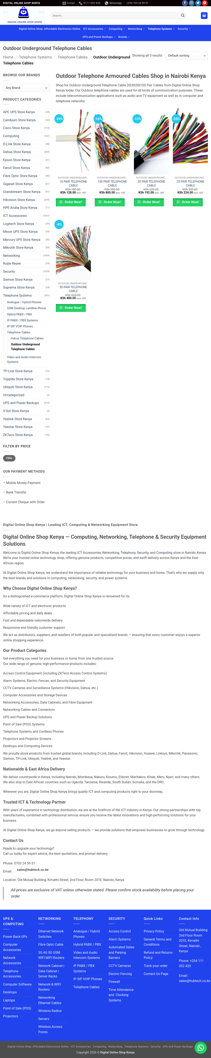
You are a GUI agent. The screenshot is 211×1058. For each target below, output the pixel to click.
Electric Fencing (120, 974)
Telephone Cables (72, 57)
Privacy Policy (154, 931)
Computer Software (17, 984)
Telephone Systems (161, 29)
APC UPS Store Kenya (19, 112)
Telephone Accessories (12, 973)
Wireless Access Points (50, 1029)
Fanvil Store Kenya (16, 168)
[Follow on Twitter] (198, 3)
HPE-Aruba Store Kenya (20, 208)
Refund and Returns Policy (158, 955)
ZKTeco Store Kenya (18, 435)
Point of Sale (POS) (17, 1008)
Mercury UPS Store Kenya (21, 240)
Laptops (9, 1000)
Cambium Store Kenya (19, 120)
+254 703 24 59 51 (137, 3)
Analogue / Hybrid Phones (24, 302)
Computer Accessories (12, 947)
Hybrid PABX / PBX (19, 314)
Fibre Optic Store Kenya (20, 176)
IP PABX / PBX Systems (22, 320)
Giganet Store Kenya (18, 184)
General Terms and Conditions (157, 942)
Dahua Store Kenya (17, 152)
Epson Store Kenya (16, 160)
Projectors (10, 1016)
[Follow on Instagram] (192, 3)
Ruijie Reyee (12, 263)
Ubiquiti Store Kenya (18, 387)
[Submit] (182, 15)
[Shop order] (187, 56)
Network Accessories (12, 960)
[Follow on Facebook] (185, 3)
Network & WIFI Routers (49, 987)
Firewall (114, 982)
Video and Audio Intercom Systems (24, 359)
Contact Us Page (156, 974)
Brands (124, 37)
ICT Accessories (94, 29)
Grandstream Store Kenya (21, 192)
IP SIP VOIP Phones (20, 326)
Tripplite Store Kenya (18, 379)
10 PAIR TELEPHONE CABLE (73, 183)
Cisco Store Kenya (16, 128)
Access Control (120, 931)
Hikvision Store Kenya (19, 200)
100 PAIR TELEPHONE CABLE (112, 183)
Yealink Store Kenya (17, 419)
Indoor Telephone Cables (27, 338)
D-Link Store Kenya (16, 144)
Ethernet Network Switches (51, 934)
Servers (43, 1019)
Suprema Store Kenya (19, 287)
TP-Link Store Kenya (17, 371)
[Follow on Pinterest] (205, 3)
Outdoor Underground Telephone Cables (25, 347)
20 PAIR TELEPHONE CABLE (151, 183)
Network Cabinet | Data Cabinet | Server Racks (51, 971)
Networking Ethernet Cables (49, 1000)
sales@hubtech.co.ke (33, 870)
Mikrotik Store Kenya (18, 248)
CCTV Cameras (120, 966)
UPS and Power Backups (99, 37)
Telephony (128, 553)
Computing (117, 29)
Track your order (156, 966)
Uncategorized (13, 395)
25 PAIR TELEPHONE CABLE (190, 183)
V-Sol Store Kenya (16, 411)
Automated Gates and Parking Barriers (121, 952)
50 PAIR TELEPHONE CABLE (73, 289)
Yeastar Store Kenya (18, 427)
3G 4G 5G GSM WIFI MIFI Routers (51, 955)
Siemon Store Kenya (18, 280)
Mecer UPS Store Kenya (20, 232)
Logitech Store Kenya (18, 224)
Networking (136, 29)
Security (184, 29)
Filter (9, 458)
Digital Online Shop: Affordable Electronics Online (49, 28)
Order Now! (73, 202)
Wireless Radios (50, 1011)
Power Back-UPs (15, 937)
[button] (204, 15)
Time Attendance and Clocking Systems (121, 995)
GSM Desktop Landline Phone (26, 308)
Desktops (10, 992)
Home (8, 57)
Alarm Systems (120, 939)
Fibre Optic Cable (50, 944)
